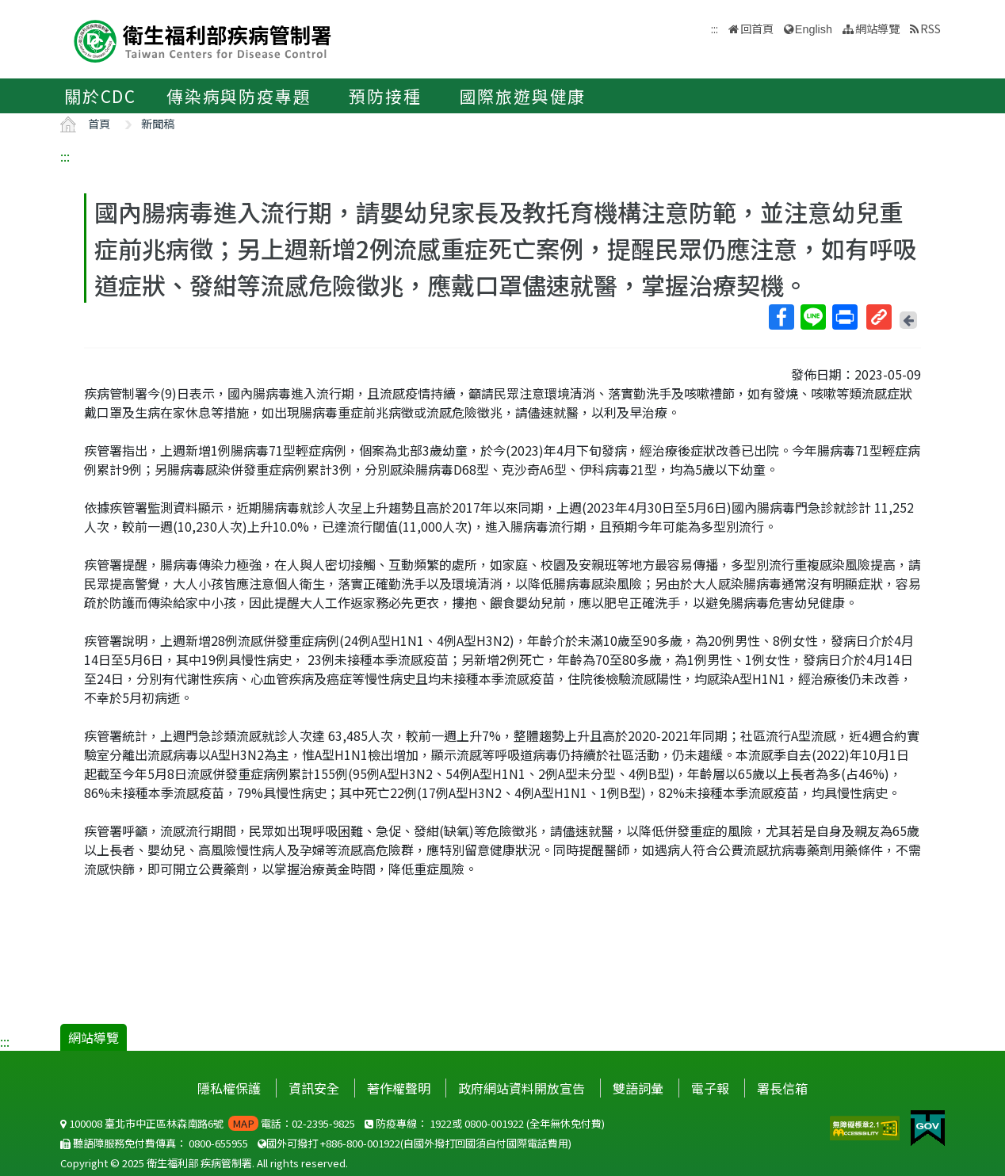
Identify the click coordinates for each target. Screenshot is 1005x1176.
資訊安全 (314, 1088)
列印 (844, 317)
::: (65, 156)
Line (812, 317)
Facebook (780, 317)
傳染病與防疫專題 (238, 96)
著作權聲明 (398, 1088)
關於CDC (100, 96)
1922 (441, 1123)
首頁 (99, 123)
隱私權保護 (229, 1088)
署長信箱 (782, 1088)
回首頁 (757, 28)
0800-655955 (218, 1143)
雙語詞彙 (638, 1088)
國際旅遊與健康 (523, 96)
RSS (930, 28)
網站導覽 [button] (877, 28)
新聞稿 (157, 123)
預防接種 (385, 96)
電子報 (710, 1088)
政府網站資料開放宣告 (521, 1088)
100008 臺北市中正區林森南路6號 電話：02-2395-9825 (207, 1123)
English (813, 29)
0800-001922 (494, 1123)
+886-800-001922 (360, 1143)
